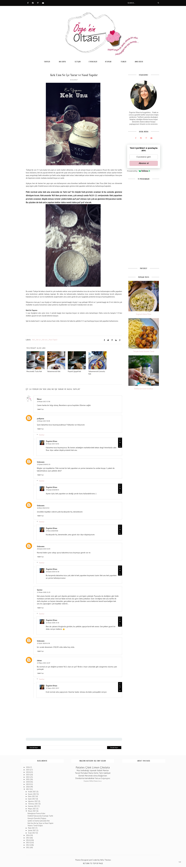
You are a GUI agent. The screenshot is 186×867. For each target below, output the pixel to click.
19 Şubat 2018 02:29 (43, 464)
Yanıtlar (41, 434)
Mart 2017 (32, 828)
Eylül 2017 (32, 799)
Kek (33, 339)
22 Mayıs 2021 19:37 (52, 688)
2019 (28, 784)
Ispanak (93, 770)
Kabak (99, 770)
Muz (78, 770)
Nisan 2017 (32, 811)
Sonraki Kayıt (34, 747)
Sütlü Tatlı (98, 773)
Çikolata (105, 767)
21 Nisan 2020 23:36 (52, 623)
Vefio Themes (105, 860)
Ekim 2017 (32, 796)
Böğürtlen (102, 775)
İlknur (39, 399)
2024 (28, 772)
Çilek (88, 767)
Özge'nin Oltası (51, 441)
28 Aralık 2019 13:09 (43, 549)
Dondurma (79, 778)
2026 (28, 767)
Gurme (39, 590)
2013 (28, 842)
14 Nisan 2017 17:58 (43, 401)
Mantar (106, 770)
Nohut (100, 781)
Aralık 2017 (32, 791)
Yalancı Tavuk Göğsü (35, 825)
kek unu (45, 339)
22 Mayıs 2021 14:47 (43, 663)
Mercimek (89, 775)
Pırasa (96, 781)
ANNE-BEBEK (139, 62)
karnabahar (89, 778)
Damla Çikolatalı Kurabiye (143, 389)
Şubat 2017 (32, 830)
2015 (28, 838)
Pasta (90, 773)
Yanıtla (40, 409)
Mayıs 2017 (32, 808)
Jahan (39, 660)
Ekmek (81, 775)
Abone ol (144, 163)
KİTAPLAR (108, 62)
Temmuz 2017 (33, 804)
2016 (28, 835)
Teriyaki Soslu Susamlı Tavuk (143, 351)
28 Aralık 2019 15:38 (52, 571)
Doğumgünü (105, 778)
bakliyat (107, 773)
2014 (28, 840)
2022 (28, 777)
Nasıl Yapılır (53, 339)
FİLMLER (123, 62)
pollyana (40, 418)
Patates (80, 767)
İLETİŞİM (78, 62)
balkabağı (85, 770)
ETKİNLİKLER (93, 62)
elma (95, 775)
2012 (28, 845)
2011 (28, 847)
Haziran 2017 (33, 806)
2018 (28, 787)
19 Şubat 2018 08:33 (52, 490)
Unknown (40, 462)
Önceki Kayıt (114, 747)
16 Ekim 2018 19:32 (43, 508)
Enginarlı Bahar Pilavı (143, 314)
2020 (28, 782)
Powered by (138, 171)
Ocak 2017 (32, 833)
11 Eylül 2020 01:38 (43, 643)
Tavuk (77, 773)
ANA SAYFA (62, 62)
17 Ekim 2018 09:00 (52, 531)
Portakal (84, 773)
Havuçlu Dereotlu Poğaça (37, 818)
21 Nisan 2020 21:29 (43, 592)
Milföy (91, 781)
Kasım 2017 (32, 794)
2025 (28, 770)
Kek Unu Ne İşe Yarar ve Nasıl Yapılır (40, 823)
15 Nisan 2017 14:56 (52, 444)
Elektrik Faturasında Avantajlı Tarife (40, 816)
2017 (28, 789)
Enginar (86, 781)
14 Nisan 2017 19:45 (43, 421)
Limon (95, 767)
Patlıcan (98, 778)
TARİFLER (47, 62)
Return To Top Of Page (93, 863)
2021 (28, 779)
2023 (28, 774)
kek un (38, 339)
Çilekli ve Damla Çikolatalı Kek (39, 821)
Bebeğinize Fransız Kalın (36, 813)
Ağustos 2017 (33, 801)
